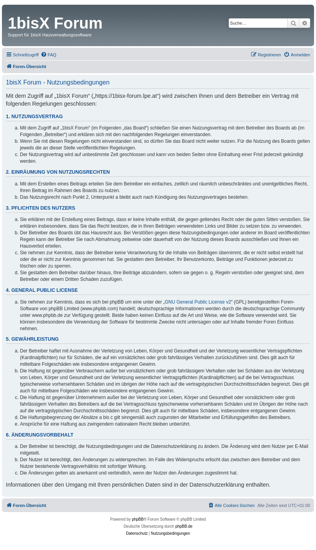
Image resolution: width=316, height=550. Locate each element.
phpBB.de (183, 526)
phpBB (138, 519)
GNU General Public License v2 (198, 302)
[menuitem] (48, 54)
